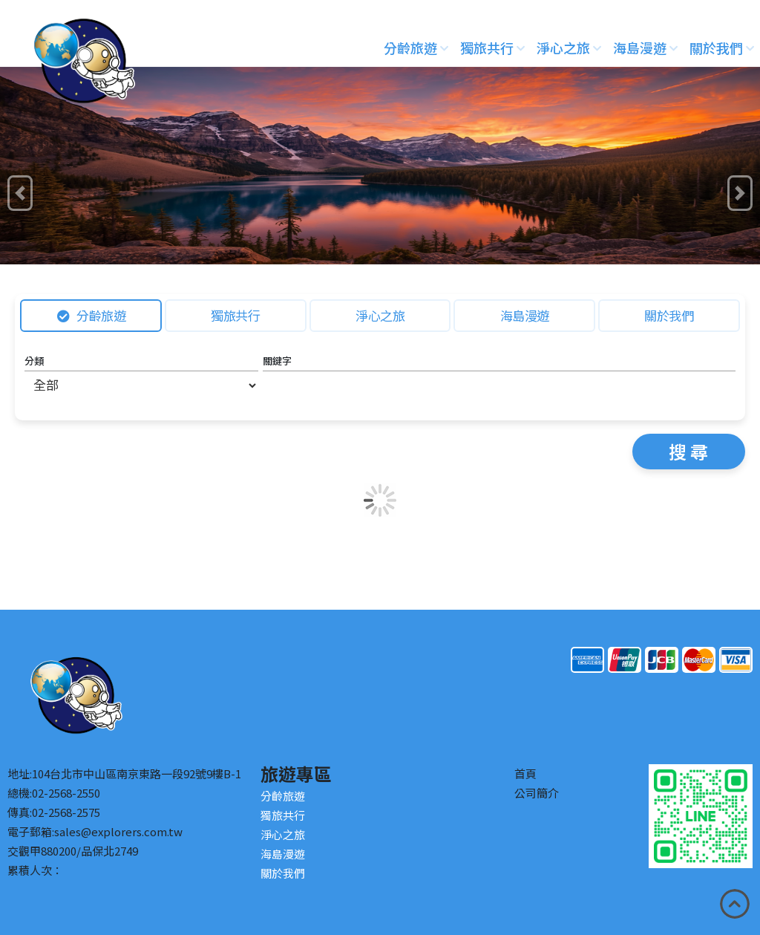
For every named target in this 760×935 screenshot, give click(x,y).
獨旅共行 (492, 47)
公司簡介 (536, 793)
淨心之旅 (569, 47)
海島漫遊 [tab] (524, 315)
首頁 (525, 773)
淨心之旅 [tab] (380, 315)
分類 (34, 361)
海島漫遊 (645, 47)
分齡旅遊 (416, 47)
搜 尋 (688, 451)
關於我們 (721, 47)
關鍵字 (277, 361)
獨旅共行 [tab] (235, 315)
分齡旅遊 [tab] (91, 315)
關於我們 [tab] (668, 315)
